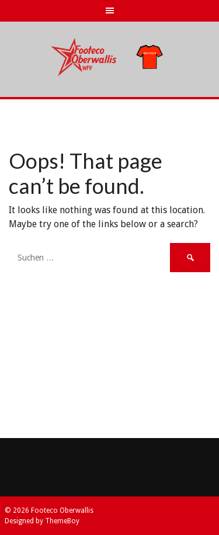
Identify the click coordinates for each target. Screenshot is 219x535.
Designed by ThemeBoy (42, 521)
